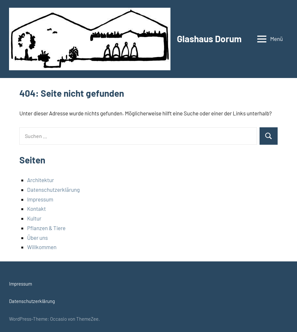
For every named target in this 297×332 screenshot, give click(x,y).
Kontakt (36, 208)
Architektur (40, 180)
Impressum (40, 199)
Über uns (37, 237)
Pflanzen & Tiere (46, 228)
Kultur (34, 218)
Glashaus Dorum (209, 38)
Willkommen (41, 247)
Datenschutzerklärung (53, 189)
